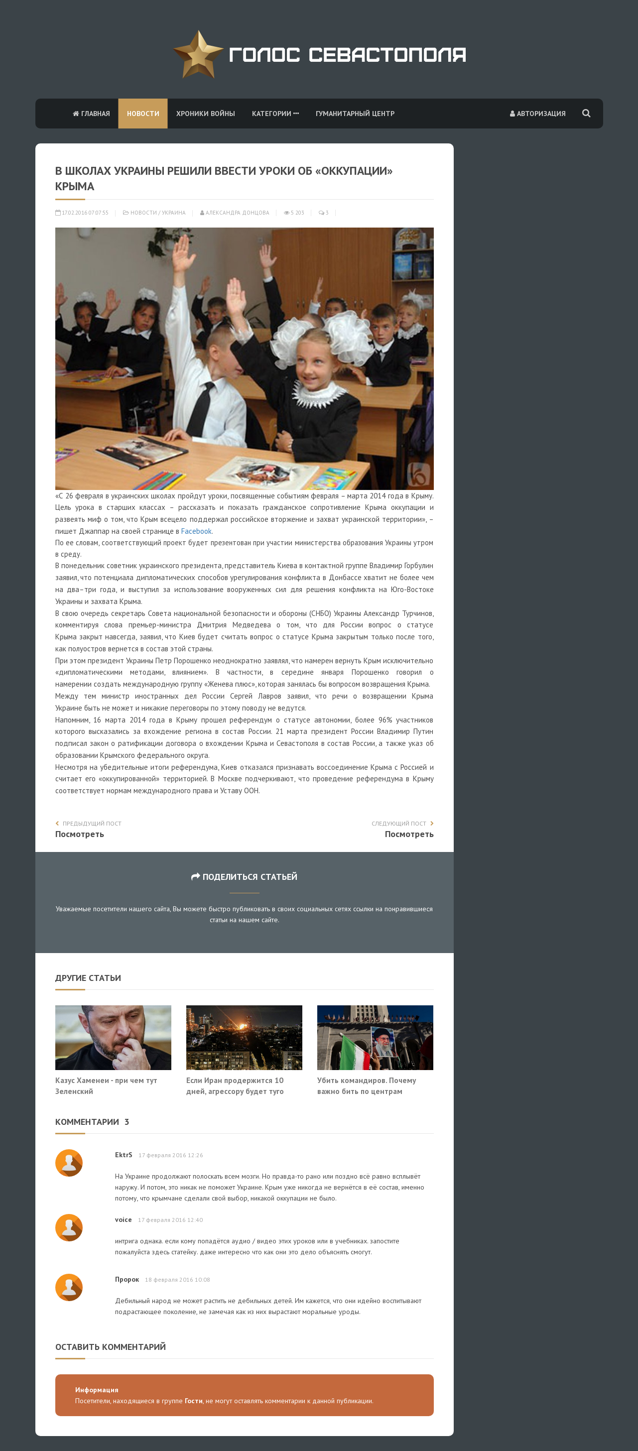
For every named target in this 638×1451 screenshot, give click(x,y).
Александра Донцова (234, 212)
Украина (174, 212)
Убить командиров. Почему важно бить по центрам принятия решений (366, 1090)
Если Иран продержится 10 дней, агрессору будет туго (235, 1085)
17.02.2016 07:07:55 (82, 212)
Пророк (127, 1279)
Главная (91, 113)
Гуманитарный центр (355, 113)
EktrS (123, 1154)
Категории (275, 113)
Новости (143, 113)
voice (123, 1219)
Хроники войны (205, 113)
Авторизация (538, 113)
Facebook (196, 531)
